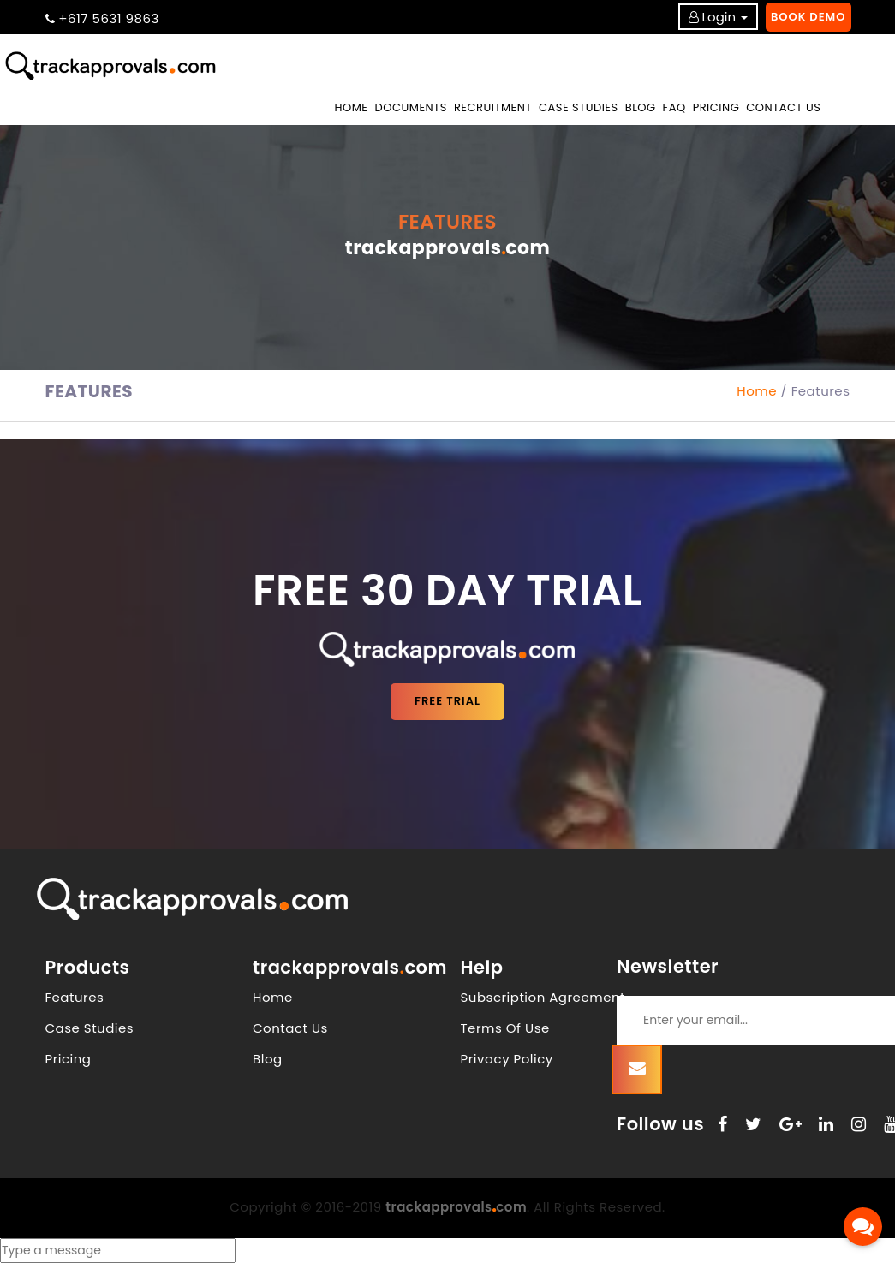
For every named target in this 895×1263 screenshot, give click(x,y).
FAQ (674, 107)
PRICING (716, 107)
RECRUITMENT (493, 107)
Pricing (68, 1059)
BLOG (640, 107)
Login (719, 17)
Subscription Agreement (543, 997)
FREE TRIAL (447, 701)
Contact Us (290, 1028)
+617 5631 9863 (108, 18)
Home (353, 107)
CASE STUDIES (578, 107)
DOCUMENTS (411, 107)
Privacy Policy (507, 1059)
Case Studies (89, 1028)
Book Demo (808, 17)
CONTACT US (783, 107)
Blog (268, 1059)
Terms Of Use (505, 1028)
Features (74, 997)
